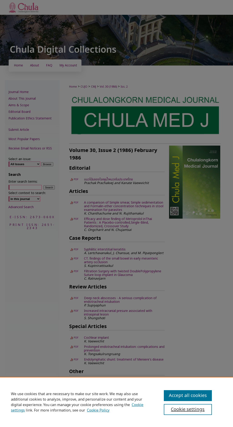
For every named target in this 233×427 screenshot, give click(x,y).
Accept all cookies (188, 395)
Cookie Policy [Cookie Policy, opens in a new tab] (98, 410)
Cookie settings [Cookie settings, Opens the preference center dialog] (188, 409)
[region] (116, 402)
